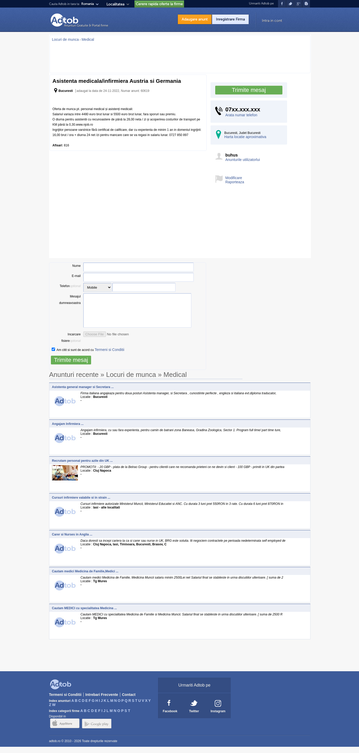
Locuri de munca (65, 39)
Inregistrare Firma (230, 19)
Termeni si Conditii (109, 356)
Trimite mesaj (249, 90)
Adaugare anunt (195, 19)
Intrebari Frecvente (101, 701)
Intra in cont (272, 20)
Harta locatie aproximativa (245, 137)
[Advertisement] (180, 55)
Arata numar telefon (241, 115)
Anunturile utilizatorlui (242, 160)
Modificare (233, 178)
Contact (129, 701)
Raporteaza (234, 182)
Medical (88, 39)
